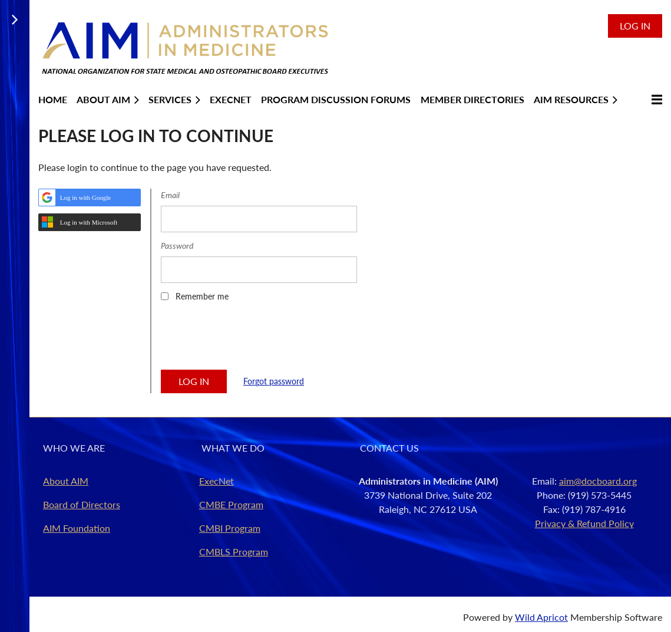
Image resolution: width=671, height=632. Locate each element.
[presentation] (250, 340)
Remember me (202, 296)
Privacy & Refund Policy (584, 523)
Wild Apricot (541, 617)
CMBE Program (231, 504)
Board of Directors (81, 504)
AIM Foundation (76, 528)
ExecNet (216, 480)
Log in (635, 25)
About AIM (65, 480)
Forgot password (273, 381)
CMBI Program (229, 528)
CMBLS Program (233, 551)
